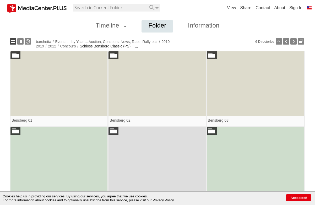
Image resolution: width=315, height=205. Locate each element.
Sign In (295, 8)
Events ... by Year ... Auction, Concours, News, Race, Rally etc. (106, 42)
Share (246, 8)
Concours (68, 46)
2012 (52, 46)
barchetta (43, 42)
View (231, 8)
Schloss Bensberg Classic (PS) (105, 46)
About (279, 8)
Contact (263, 8)
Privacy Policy (163, 200)
